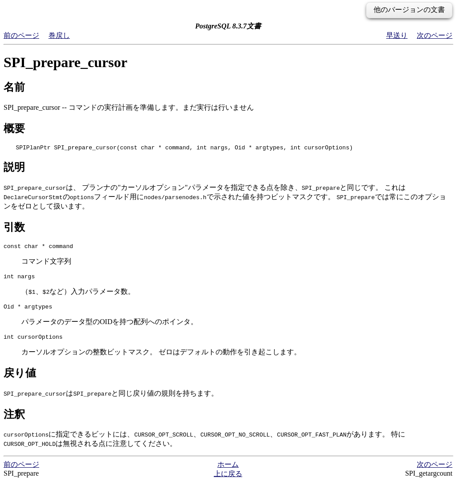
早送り (396, 35)
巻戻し (59, 35)
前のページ (21, 35)
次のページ (434, 35)
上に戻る (228, 480)
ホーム (228, 471)
